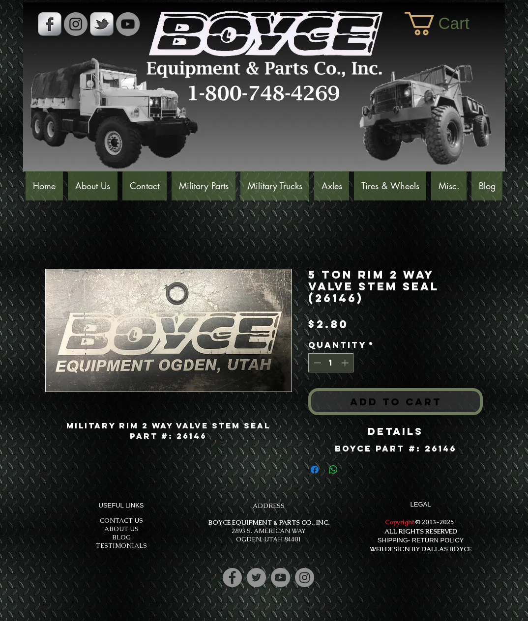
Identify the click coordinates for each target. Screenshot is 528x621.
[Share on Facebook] (315, 470)
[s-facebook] (49, 24)
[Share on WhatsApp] (333, 470)
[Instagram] (304, 577)
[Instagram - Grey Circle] (76, 24)
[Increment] (345, 363)
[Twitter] (256, 577)
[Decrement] (316, 363)
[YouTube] (128, 24)
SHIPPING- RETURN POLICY (421, 540)
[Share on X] (352, 470)
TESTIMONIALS (121, 545)
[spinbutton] (331, 363)
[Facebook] (232, 577)
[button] (450, 23)
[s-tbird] (102, 24)
